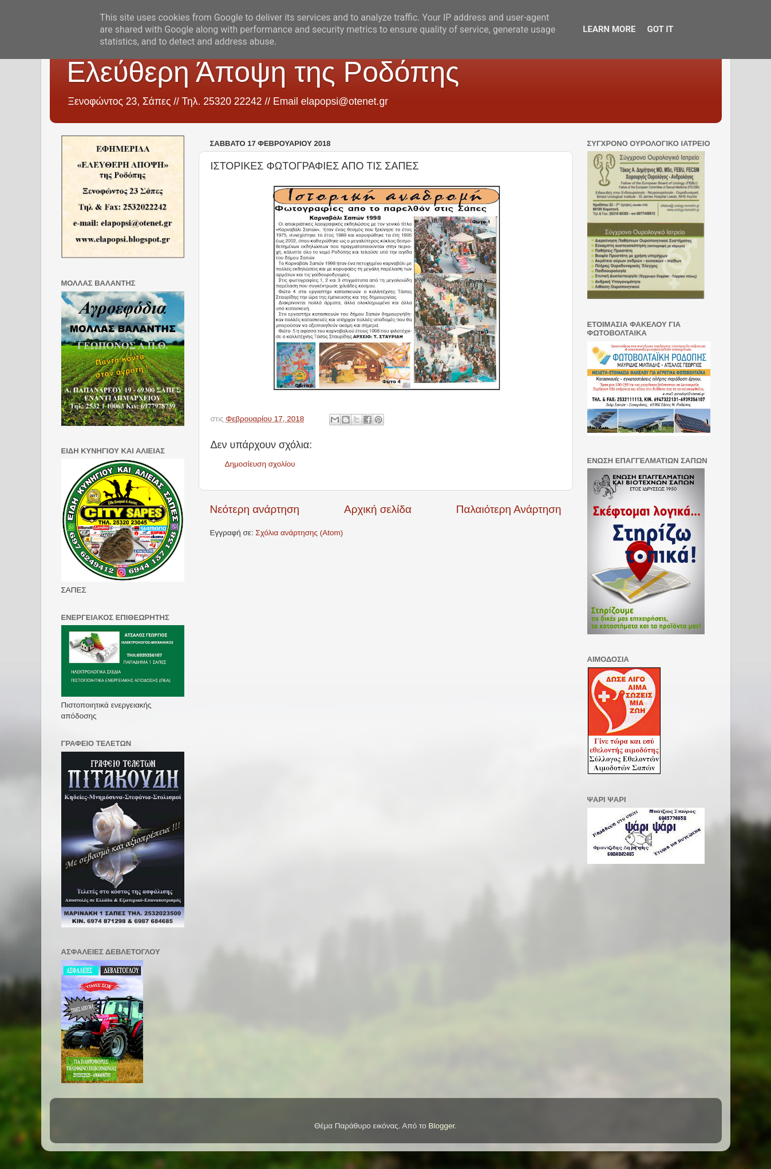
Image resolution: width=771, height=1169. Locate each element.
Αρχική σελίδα (378, 509)
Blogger (442, 1125)
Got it (660, 29)
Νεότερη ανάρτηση (255, 509)
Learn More (609, 29)
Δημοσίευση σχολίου (260, 464)
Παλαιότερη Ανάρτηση (509, 509)
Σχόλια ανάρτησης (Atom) (299, 532)
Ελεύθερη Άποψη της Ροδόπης (263, 72)
